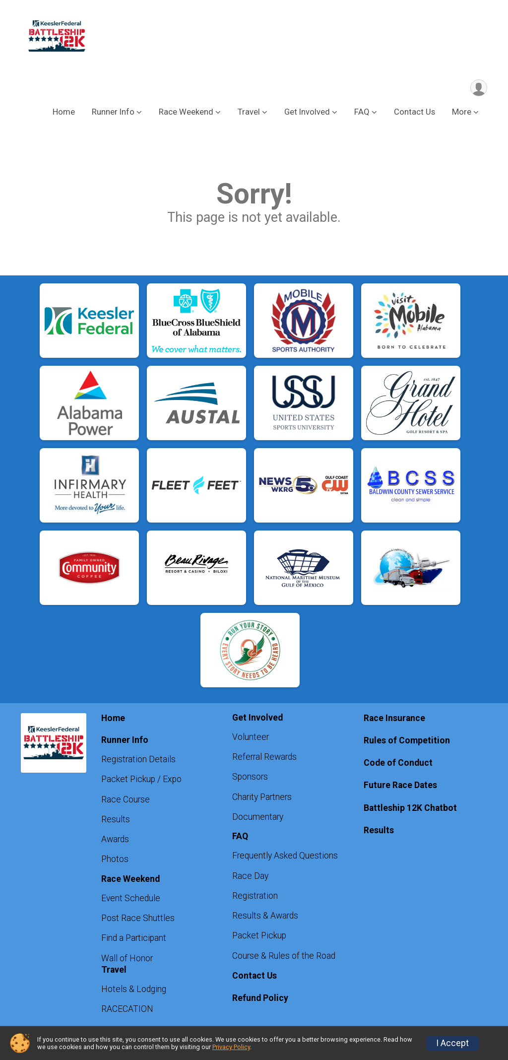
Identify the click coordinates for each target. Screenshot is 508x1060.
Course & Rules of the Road (283, 957)
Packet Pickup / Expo (141, 781)
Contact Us (414, 113)
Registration (255, 897)
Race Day (250, 877)
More (461, 113)
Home (64, 113)
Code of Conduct (398, 764)
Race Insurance (394, 720)
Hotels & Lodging (133, 990)
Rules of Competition (407, 742)
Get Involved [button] (307, 113)
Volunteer (250, 738)
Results (115, 821)
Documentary (257, 818)
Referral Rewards (264, 758)
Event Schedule (130, 900)
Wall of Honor (127, 960)
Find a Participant (133, 939)
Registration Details (138, 761)
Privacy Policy (231, 1047)
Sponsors (250, 778)
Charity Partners (262, 798)
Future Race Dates (400, 787)
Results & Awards (265, 917)
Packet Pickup (259, 937)
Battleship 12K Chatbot (410, 809)
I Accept (452, 1043)
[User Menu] (478, 88)
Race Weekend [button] (186, 113)
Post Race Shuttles (138, 920)
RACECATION (127, 1010)
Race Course (125, 801)
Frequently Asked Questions (285, 857)
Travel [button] (249, 113)
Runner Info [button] (113, 113)
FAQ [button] (362, 113)
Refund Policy (260, 999)
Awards (115, 841)
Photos (114, 860)
